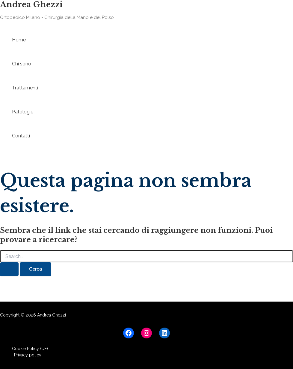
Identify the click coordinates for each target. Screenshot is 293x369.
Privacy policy (27, 354)
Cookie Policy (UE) (30, 348)
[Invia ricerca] (9, 269)
